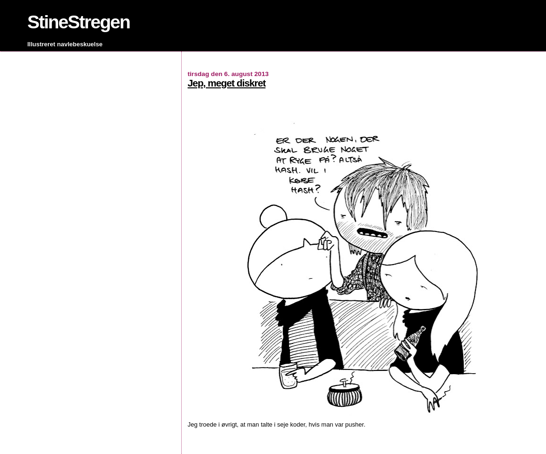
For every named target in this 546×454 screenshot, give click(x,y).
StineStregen (78, 22)
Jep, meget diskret (227, 82)
